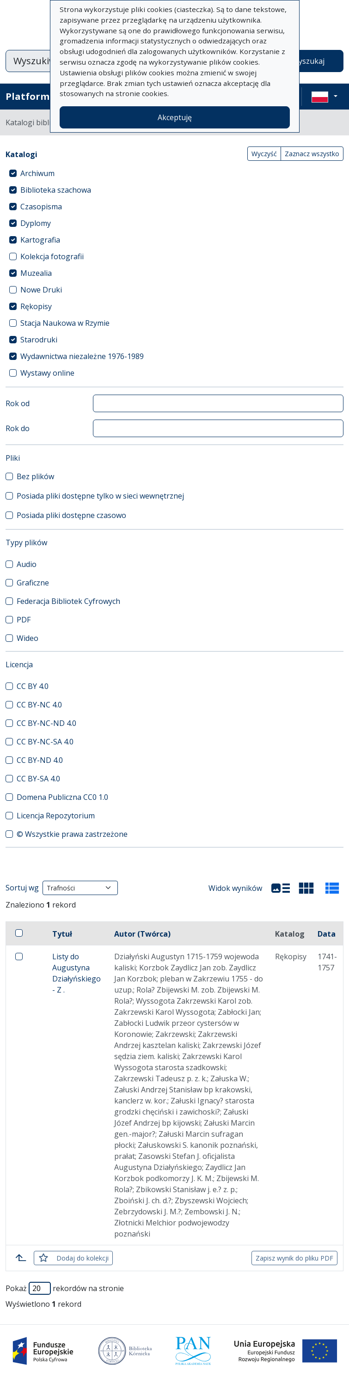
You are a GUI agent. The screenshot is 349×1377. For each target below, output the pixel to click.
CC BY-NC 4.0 (39, 705)
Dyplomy (35, 223)
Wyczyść (264, 153)
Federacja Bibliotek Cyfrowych (68, 601)
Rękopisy (36, 306)
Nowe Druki (41, 290)
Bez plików (35, 476)
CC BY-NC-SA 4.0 (45, 742)
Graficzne (33, 583)
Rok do (18, 428)
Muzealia (36, 273)
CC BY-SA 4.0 (38, 779)
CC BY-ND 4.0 (40, 760)
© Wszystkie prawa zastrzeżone (72, 834)
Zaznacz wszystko (312, 153)
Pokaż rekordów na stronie (65, 1288)
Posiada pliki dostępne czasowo (71, 515)
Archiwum (37, 173)
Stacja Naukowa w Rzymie (65, 323)
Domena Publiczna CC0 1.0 (62, 797)
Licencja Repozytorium (56, 815)
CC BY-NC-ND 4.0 (46, 723)
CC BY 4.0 (33, 686)
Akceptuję (175, 117)
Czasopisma (41, 206)
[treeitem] (174, 173)
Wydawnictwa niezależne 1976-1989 (82, 356)
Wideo (27, 638)
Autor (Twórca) (142, 934)
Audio (27, 564)
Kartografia (40, 240)
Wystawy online (47, 373)
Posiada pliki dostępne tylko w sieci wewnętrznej (100, 496)
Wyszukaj (308, 61)
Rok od (18, 403)
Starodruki (38, 340)
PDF (24, 620)
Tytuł (62, 934)
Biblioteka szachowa (55, 190)
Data (327, 934)
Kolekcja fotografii (52, 256)
